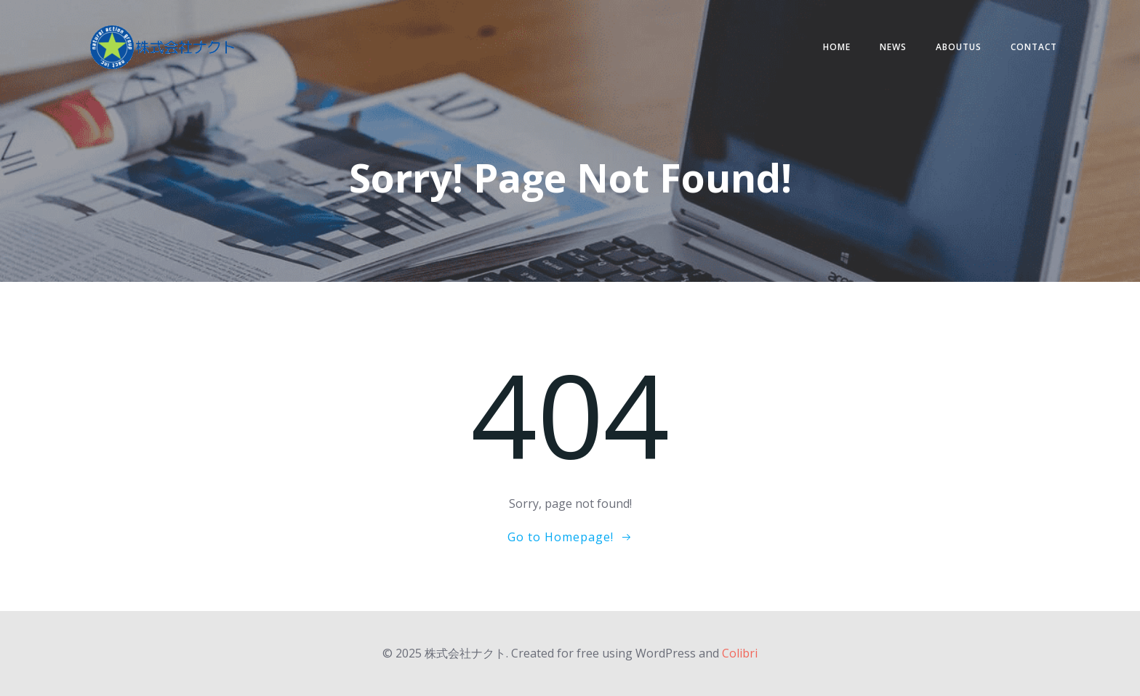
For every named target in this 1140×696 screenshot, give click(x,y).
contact (1034, 47)
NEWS (893, 47)
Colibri (740, 653)
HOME (837, 47)
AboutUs (959, 47)
